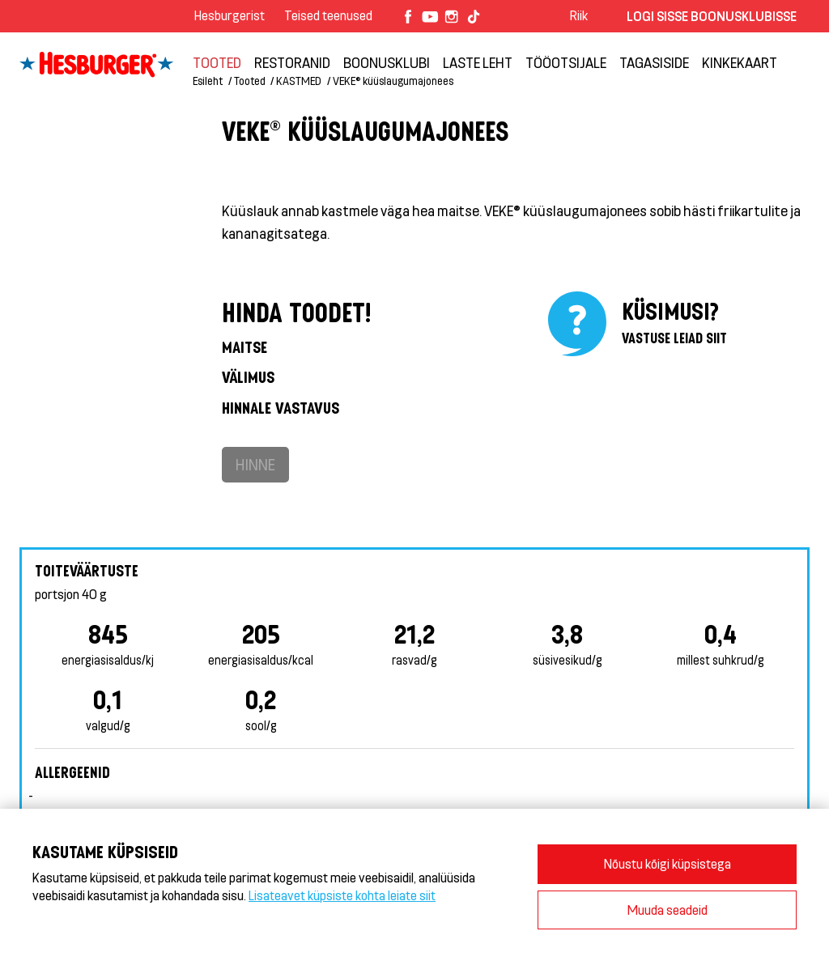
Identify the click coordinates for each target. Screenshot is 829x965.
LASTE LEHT (477, 62)
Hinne (255, 464)
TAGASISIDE (654, 62)
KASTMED (298, 80)
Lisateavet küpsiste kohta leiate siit (342, 895)
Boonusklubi (386, 62)
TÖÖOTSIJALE (565, 62)
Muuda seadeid (667, 909)
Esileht (208, 80)
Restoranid (292, 62)
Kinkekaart (739, 62)
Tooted (217, 62)
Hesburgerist (229, 15)
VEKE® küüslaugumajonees (393, 80)
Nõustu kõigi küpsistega (667, 863)
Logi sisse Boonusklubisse (712, 15)
